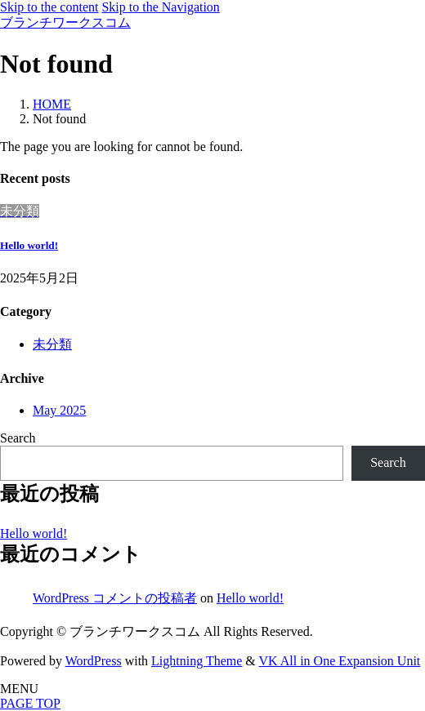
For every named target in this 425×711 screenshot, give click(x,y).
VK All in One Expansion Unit (340, 661)
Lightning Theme (196, 661)
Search (18, 438)
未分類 (52, 344)
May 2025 (59, 410)
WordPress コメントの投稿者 (115, 598)
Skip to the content (49, 7)
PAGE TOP (30, 703)
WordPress (93, 661)
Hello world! (29, 245)
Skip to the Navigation (160, 7)
